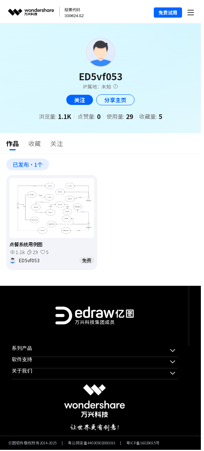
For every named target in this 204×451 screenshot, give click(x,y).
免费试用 (167, 12)
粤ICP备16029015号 (143, 443)
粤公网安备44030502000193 (91, 443)
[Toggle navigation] (191, 11)
